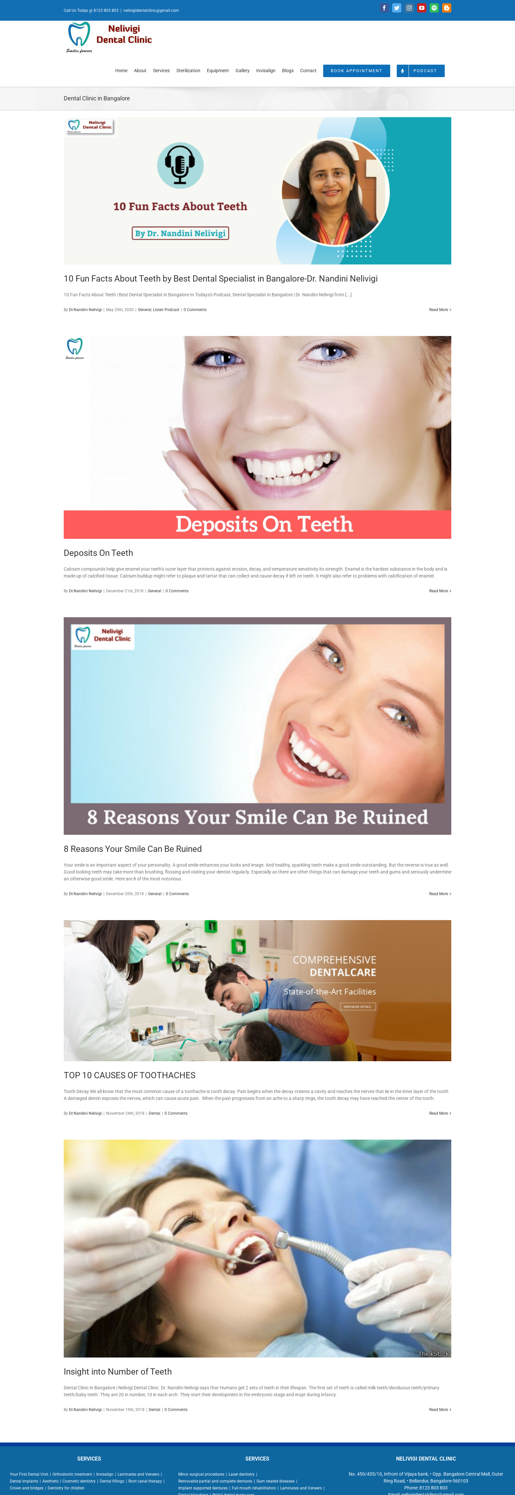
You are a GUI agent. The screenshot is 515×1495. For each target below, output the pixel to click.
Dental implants (24, 1481)
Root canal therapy (145, 1481)
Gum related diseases (276, 1481)
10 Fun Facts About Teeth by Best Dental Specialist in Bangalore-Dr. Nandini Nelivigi (221, 279)
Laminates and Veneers (138, 1474)
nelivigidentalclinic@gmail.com (151, 10)
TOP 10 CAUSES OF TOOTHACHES (129, 1075)
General (144, 309)
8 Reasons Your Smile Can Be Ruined (133, 849)
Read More (438, 309)
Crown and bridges (26, 1488)
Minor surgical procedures (201, 1474)
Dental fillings (112, 1481)
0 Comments (195, 309)
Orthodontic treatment (72, 1474)
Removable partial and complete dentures (215, 1481)
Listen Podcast (166, 309)
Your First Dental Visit (29, 1474)
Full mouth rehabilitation (254, 1488)
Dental (154, 1113)
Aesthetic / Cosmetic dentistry (69, 1481)
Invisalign (104, 1474)
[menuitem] (121, 70)
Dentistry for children (66, 1488)
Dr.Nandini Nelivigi (85, 309)
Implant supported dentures (203, 1488)
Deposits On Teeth (98, 553)
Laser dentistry (242, 1474)
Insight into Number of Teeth (118, 1372)
